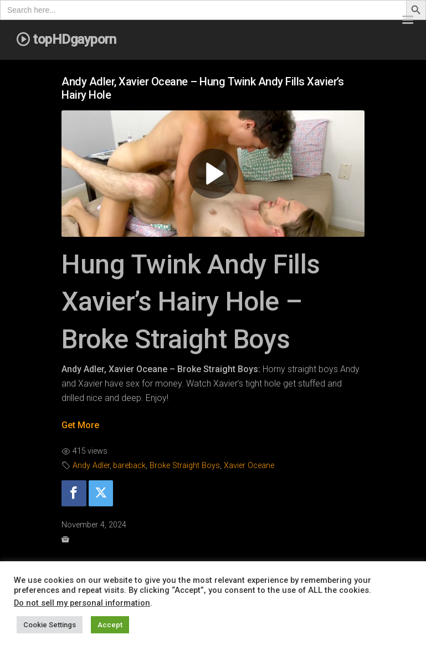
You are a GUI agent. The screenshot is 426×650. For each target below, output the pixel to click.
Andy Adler (91, 465)
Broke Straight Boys (185, 465)
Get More (80, 425)
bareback (129, 465)
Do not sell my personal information (82, 603)
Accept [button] (109, 625)
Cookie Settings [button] (49, 625)
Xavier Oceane (249, 465)
